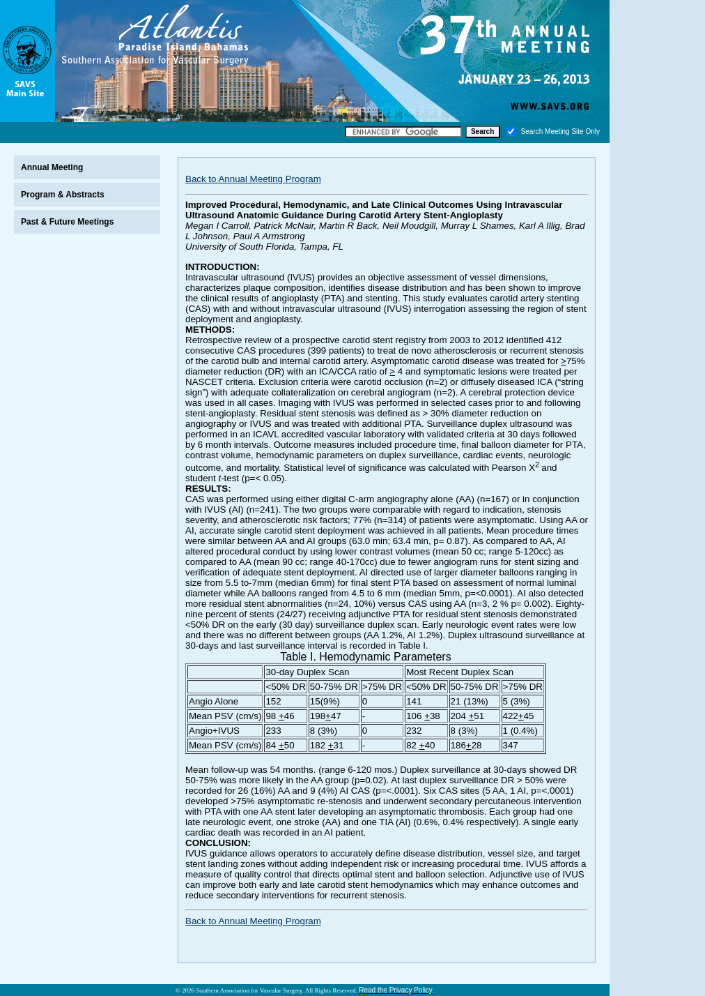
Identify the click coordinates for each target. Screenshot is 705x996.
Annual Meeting (52, 167)
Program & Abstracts (62, 194)
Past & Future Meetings (67, 222)
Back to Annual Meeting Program (253, 179)
